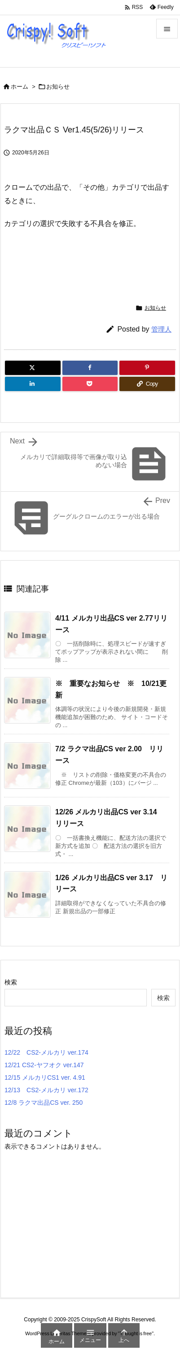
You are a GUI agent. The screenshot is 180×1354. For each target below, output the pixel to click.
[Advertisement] (92, 260)
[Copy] (147, 384)
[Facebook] (90, 368)
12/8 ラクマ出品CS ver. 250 (43, 1102)
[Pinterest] (147, 368)
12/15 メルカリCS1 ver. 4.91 (44, 1077)
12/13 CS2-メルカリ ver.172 (46, 1090)
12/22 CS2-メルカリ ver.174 (46, 1052)
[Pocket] (90, 384)
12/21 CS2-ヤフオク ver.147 (44, 1065)
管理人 (161, 329)
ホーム (19, 86)
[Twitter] (33, 368)
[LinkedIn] (33, 384)
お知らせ (58, 86)
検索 (10, 982)
